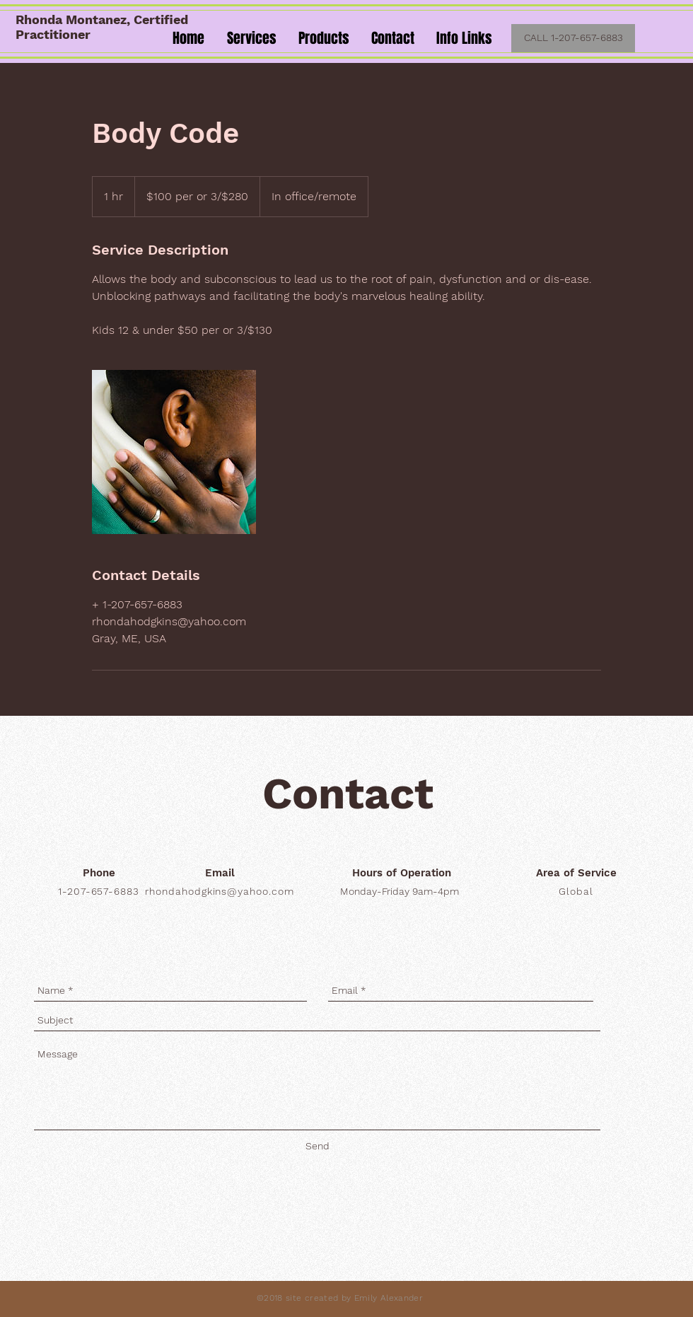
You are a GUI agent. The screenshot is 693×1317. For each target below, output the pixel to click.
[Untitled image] (174, 452)
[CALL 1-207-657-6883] (573, 38)
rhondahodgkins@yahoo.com (220, 891)
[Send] (317, 1146)
